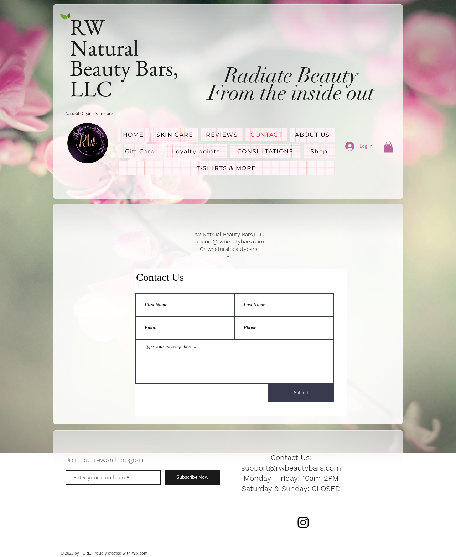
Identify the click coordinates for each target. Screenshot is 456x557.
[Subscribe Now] (192, 477)
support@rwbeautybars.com (228, 241)
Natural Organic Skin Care (89, 113)
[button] (388, 146)
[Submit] (301, 393)
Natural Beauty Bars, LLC (124, 68)
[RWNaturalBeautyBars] (303, 522)
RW (89, 27)
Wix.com (139, 553)
